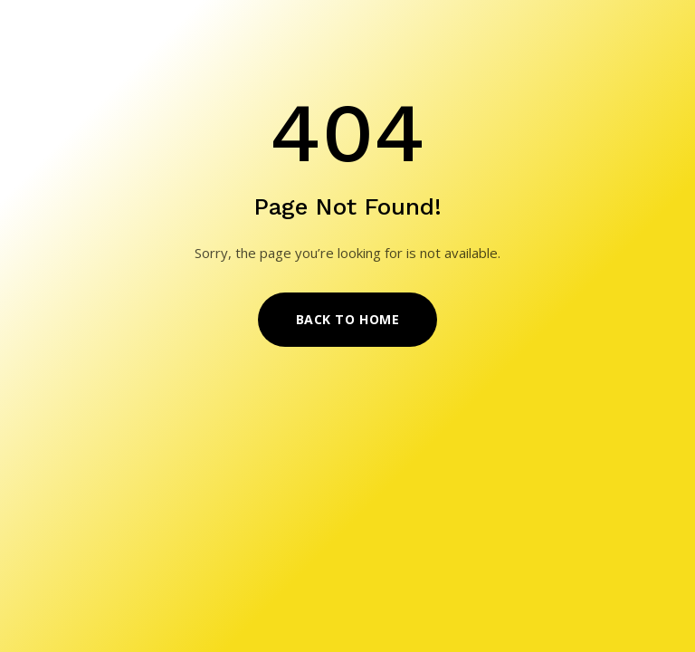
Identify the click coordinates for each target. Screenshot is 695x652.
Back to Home (348, 319)
